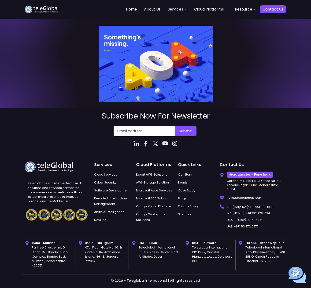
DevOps (100, 220)
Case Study (186, 190)
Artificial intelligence (109, 212)
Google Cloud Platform (153, 206)
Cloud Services (105, 174)
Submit (185, 131)
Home (131, 9)
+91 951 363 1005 (262, 207)
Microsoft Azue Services (154, 190)
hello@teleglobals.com (244, 198)
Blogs (182, 198)
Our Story (185, 174)
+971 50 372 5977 (246, 226)
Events (183, 182)
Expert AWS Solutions (151, 174)
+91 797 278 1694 (258, 213)
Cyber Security (105, 182)
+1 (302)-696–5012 (248, 220)
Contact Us (273, 9)
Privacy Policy (188, 206)
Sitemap (184, 214)
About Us (152, 9)
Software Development (112, 190)
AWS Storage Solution (152, 182)
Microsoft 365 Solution (152, 198)
